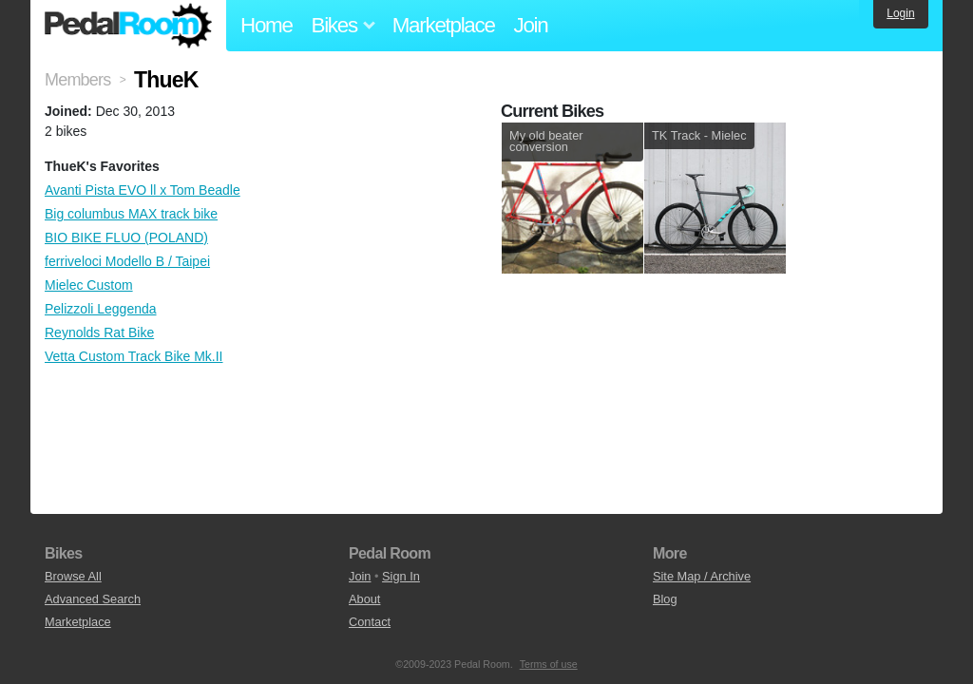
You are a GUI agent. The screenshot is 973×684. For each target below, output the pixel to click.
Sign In (401, 576)
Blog (665, 599)
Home (266, 25)
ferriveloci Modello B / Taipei (127, 261)
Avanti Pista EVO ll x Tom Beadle (142, 190)
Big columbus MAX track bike (131, 213)
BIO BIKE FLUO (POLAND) (126, 237)
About (364, 599)
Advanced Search (93, 599)
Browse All (73, 576)
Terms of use (549, 664)
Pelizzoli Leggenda (101, 308)
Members (77, 79)
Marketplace (443, 25)
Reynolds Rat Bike (99, 332)
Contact (370, 622)
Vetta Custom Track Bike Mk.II (134, 356)
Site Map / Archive (702, 576)
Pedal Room (128, 25)
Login (900, 13)
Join (531, 25)
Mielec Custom (89, 285)
